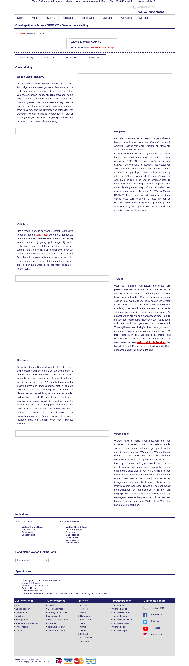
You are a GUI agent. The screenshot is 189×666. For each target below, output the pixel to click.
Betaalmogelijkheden (58, 619)
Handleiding (71, 57)
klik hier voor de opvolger (103, 48)
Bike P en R (86, 619)
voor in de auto (119, 616)
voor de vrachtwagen (122, 619)
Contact (126, 17)
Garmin (83, 605)
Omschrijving (26, 57)
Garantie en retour (56, 630)
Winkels (144, 17)
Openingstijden (24, 25)
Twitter (156, 621)
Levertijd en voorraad (58, 612)
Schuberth (85, 641)
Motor (36, 17)
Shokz (83, 630)
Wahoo (22, 33)
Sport (21, 17)
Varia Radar (42, 234)
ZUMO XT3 (53, 25)
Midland (84, 634)
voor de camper (120, 630)
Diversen (108, 17)
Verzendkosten (55, 616)
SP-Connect (86, 637)
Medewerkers (22, 612)
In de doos (49, 57)
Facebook (157, 614)
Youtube (155, 628)
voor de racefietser (121, 612)
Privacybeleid (22, 627)
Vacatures (20, 616)
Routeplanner (22, 619)
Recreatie (68, 17)
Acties (40, 25)
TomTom (84, 609)
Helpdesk (52, 623)
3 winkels (20, 605)
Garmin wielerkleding (75, 25)
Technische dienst (56, 627)
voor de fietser (119, 627)
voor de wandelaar (121, 623)
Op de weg (88, 17)
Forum (19, 630)
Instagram (156, 634)
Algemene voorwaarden (27, 623)
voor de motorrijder (121, 605)
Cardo (83, 627)
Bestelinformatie (55, 609)
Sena (82, 623)
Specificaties (94, 57)
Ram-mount (86, 616)
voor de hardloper (120, 609)
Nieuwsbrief (158, 608)
